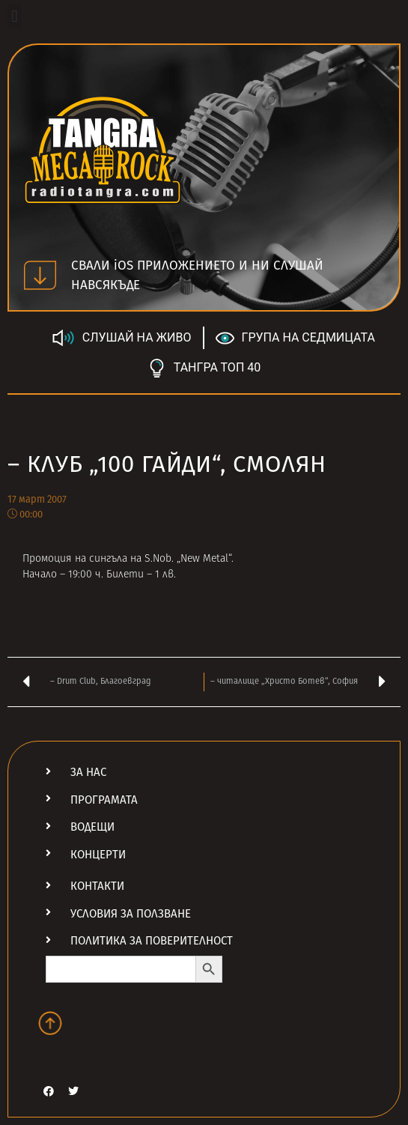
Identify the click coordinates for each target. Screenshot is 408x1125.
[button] (14, 16)
